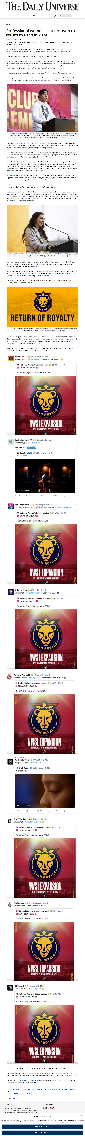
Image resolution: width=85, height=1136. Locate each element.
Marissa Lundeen (13, 39)
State (8, 25)
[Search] (65, 15)
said (50, 276)
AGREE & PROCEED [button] (42, 1133)
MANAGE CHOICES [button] (42, 1127)
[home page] (42, 8)
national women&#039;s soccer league (56, 1089)
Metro (35, 16)
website (35, 266)
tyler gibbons (17, 1093)
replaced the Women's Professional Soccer (28, 1080)
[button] (81, 1116)
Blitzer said (74, 49)
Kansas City (40, 343)
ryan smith (73, 1089)
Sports (44, 16)
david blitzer (16, 1089)
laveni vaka (26, 1089)
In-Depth (53, 16)
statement (58, 64)
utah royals (27, 1093)
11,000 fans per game (67, 339)
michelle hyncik (37, 1089)
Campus (26, 16)
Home (17, 16)
